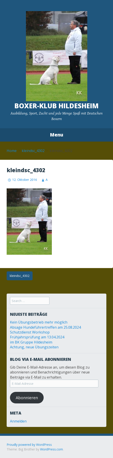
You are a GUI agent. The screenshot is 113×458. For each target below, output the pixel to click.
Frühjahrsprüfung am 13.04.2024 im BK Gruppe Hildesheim (37, 339)
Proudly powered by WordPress (29, 444)
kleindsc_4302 (33, 150)
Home (12, 150)
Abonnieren (27, 397)
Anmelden (18, 421)
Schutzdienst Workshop (30, 332)
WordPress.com (51, 449)
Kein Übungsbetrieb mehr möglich (38, 322)
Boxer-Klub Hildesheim (56, 105)
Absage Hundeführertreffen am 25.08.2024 (45, 327)
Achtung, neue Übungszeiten (34, 347)
